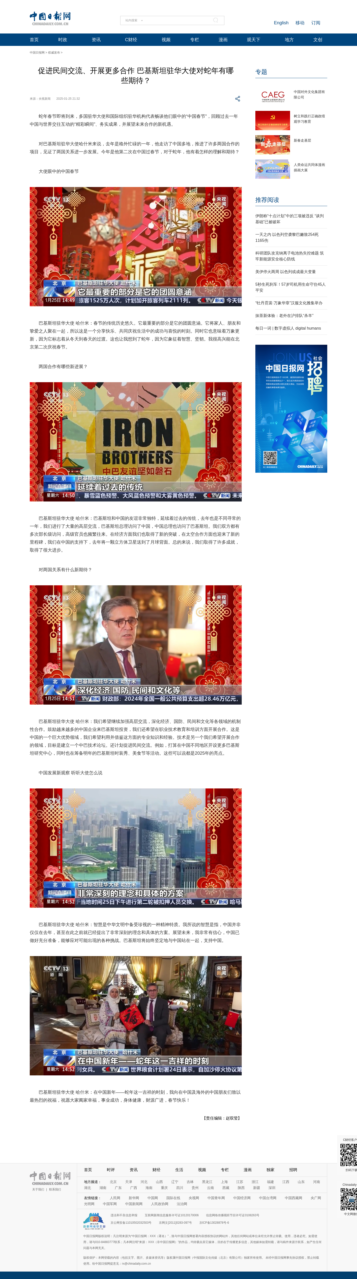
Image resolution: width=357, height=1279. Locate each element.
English (281, 22)
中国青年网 (216, 1198)
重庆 (164, 1188)
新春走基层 (302, 140)
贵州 (195, 1188)
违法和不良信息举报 (124, 1215)
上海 (224, 1182)
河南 (316, 1182)
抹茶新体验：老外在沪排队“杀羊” (284, 315)
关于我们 (38, 1189)
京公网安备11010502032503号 (131, 1222)
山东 (301, 1182)
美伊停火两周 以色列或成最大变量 (285, 272)
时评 (111, 1170)
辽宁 (174, 1182)
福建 (270, 1182)
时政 (62, 39)
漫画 (223, 39)
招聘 (293, 1170)
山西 (159, 1182)
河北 (144, 1182)
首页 (34, 39)
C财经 (131, 39)
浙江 (255, 1182)
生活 (179, 1170)
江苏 (239, 1182)
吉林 (190, 1182)
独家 (270, 1170)
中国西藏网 (293, 1198)
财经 (156, 1170)
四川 (179, 1188)
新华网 (134, 1198)
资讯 (96, 39)
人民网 (115, 1198)
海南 (149, 1188)
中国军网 (110, 1204)
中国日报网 (37, 52)
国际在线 (173, 1198)
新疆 (256, 1188)
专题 (261, 71)
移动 (300, 22)
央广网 (316, 1198)
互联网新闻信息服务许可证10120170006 (172, 1215)
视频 (166, 39)
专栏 (194, 39)
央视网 (194, 1198)
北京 (113, 1182)
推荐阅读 (267, 199)
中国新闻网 (134, 1204)
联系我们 (55, 1189)
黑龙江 (207, 1182)
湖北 (87, 1188)
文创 (317, 39)
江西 (285, 1182)
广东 (118, 1188)
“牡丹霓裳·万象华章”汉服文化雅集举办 (289, 303)
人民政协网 (159, 1204)
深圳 (271, 1188)
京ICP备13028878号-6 (214, 1222)
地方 (289, 39)
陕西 (241, 1188)
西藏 (225, 1188)
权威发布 (54, 52)
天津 (128, 1182)
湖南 (102, 1188)
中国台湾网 (267, 1198)
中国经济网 (242, 1198)
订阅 (315, 22)
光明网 (89, 1204)
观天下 (253, 39)
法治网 (182, 1204)
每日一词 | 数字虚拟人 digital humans (288, 328)
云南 (210, 1188)
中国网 (153, 1198)
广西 (133, 1188)
